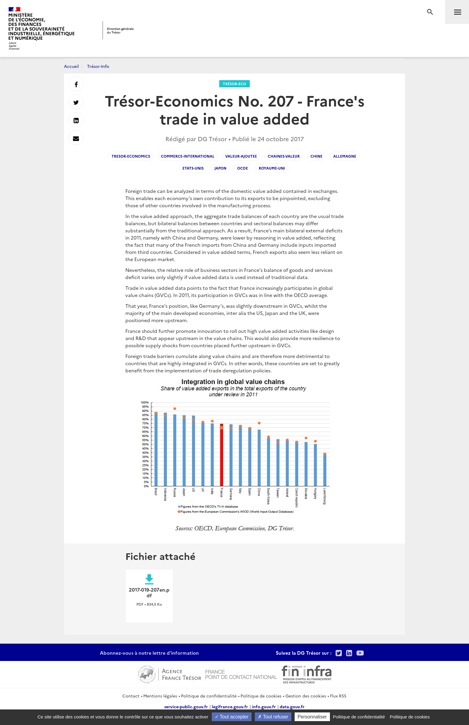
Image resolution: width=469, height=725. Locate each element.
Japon (220, 167)
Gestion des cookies (305, 696)
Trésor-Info (98, 66)
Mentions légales (160, 696)
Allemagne (344, 156)
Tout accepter (232, 716)
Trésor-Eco (234, 83)
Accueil (71, 66)
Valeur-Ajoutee (241, 156)
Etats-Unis (193, 167)
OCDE (242, 167)
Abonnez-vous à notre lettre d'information (149, 652)
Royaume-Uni (272, 167)
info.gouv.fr (264, 706)
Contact (130, 696)
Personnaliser (312, 716)
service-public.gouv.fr (186, 706)
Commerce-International (187, 156)
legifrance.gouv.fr (230, 706)
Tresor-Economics (131, 156)
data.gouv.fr (292, 706)
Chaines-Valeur (284, 156)
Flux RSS (338, 696)
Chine (316, 156)
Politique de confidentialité (209, 696)
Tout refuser (273, 716)
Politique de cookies (260, 696)
